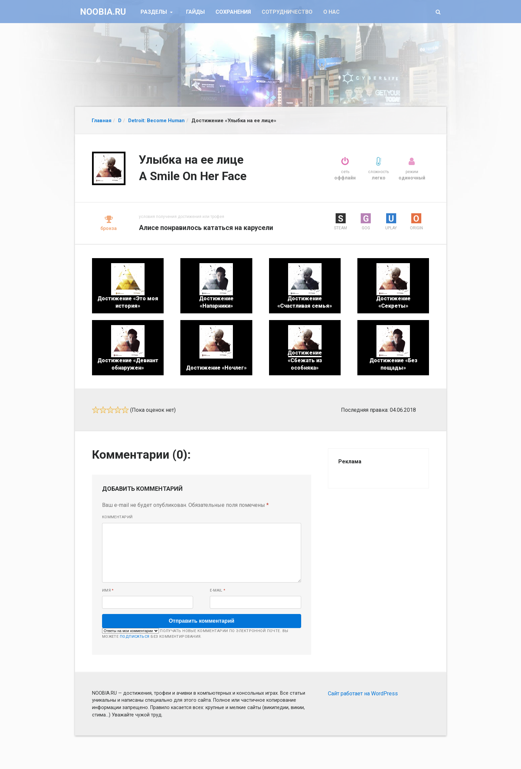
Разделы (154, 12)
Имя (108, 590)
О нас (331, 12)
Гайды (195, 12)
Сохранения (233, 12)
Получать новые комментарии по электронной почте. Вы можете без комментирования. (195, 633)
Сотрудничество (287, 12)
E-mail (218, 590)
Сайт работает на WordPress (363, 693)
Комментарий (117, 517)
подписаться (135, 636)
